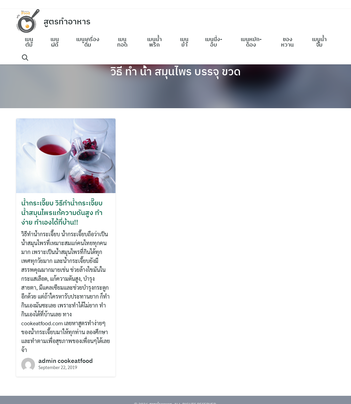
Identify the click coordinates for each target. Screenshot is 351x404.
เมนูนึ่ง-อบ (213, 42)
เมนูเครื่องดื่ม (87, 42)
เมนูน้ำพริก (154, 42)
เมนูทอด (122, 42)
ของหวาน (287, 42)
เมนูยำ (184, 42)
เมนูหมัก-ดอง (251, 42)
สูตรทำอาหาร (67, 21)
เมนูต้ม (29, 42)
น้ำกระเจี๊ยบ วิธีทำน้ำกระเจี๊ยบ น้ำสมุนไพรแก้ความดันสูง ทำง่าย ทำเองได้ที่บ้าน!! (61, 212)
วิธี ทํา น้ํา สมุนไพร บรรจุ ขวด (175, 71)
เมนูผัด (54, 42)
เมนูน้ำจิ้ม (319, 42)
